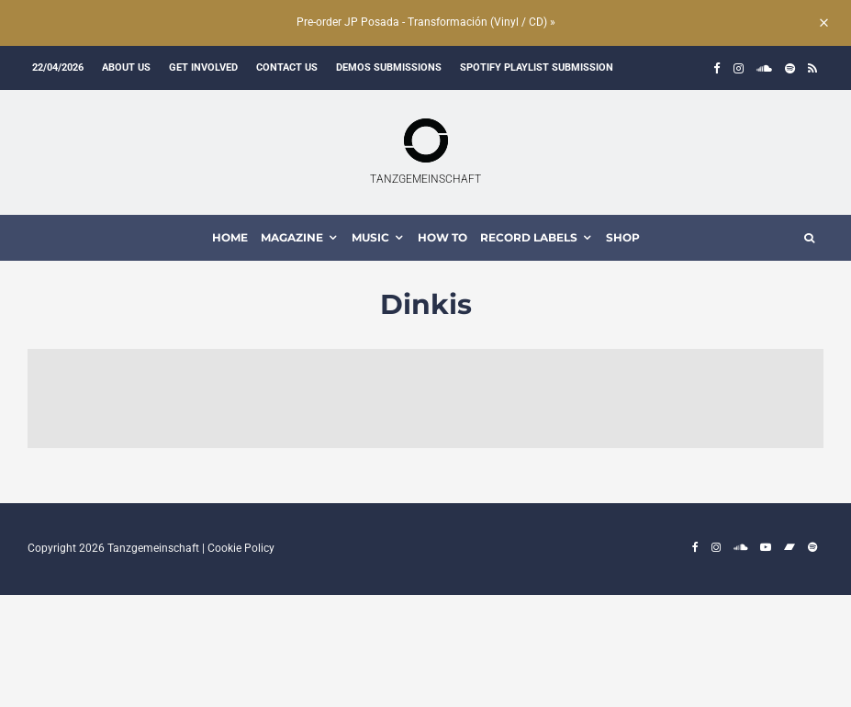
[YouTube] (766, 547)
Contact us (287, 67)
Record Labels (528, 237)
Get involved (203, 67)
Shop (623, 237)
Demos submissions (389, 67)
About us (126, 67)
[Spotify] (789, 68)
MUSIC (370, 237)
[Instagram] (738, 68)
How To (442, 237)
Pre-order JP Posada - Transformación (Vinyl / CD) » (426, 22)
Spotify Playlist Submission (536, 67)
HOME (230, 237)
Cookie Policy (240, 548)
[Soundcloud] (764, 68)
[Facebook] (717, 68)
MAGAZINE (292, 237)
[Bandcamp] (789, 547)
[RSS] (812, 68)
